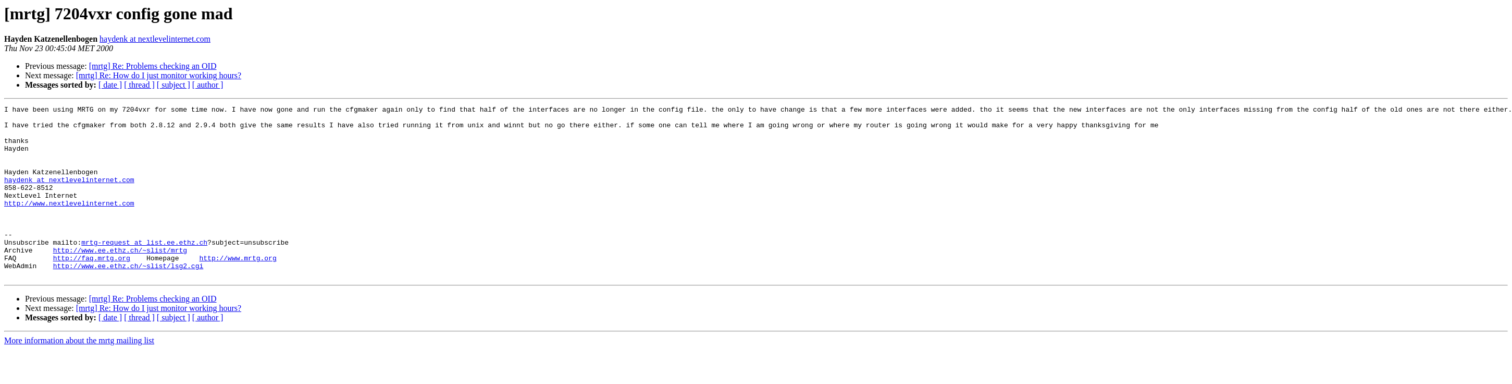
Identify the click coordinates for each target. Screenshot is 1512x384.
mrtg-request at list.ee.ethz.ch (144, 270)
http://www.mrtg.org (237, 289)
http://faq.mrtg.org (91, 289)
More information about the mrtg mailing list (79, 374)
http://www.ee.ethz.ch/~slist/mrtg (120, 279)
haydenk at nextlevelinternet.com (155, 38)
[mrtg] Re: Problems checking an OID (153, 66)
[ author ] (208, 84)
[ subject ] (173, 84)
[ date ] (110, 84)
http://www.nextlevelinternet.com (69, 223)
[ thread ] (139, 84)
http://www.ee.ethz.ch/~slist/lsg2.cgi (128, 298)
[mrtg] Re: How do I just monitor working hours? (158, 75)
